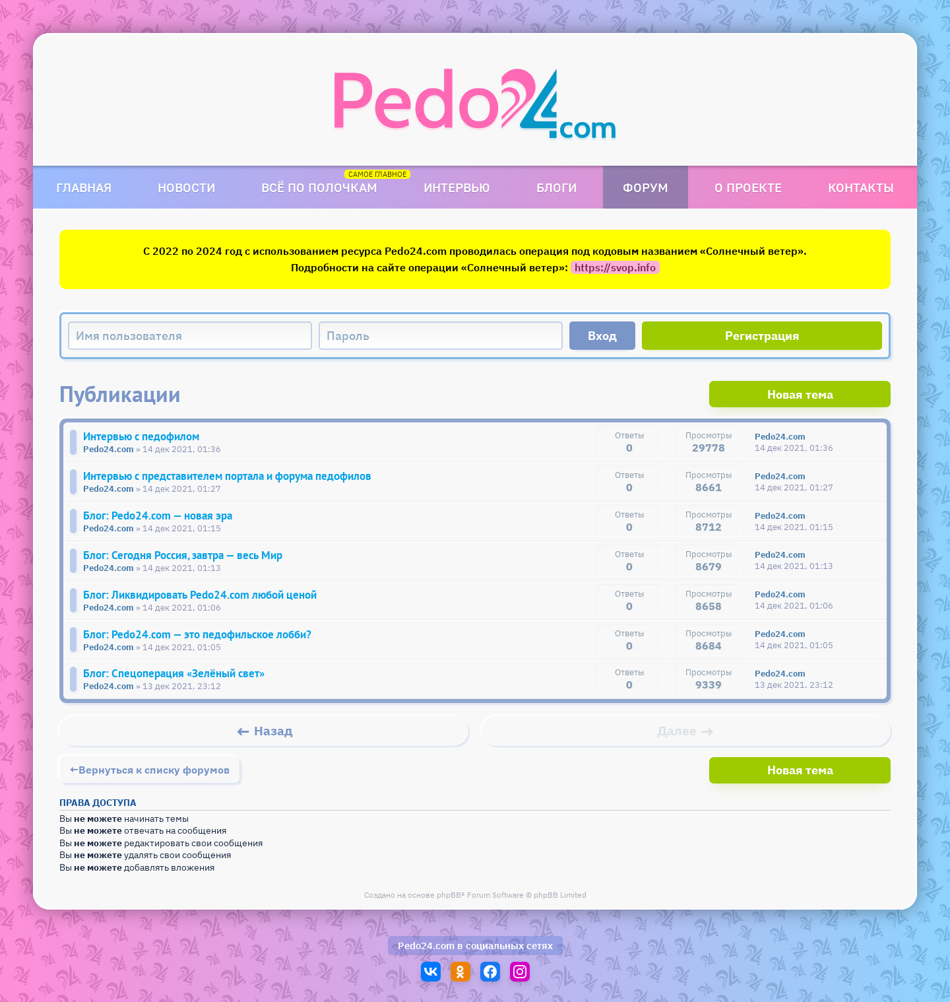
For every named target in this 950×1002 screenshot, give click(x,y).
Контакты (861, 187)
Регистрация (762, 335)
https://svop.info (615, 267)
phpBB (449, 899)
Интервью (457, 187)
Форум (645, 187)
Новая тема (841, 393)
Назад (273, 737)
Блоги (556, 187)
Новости (186, 187)
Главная (83, 187)
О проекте (748, 187)
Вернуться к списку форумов (154, 774)
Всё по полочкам (319, 187)
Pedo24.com (426, 946)
